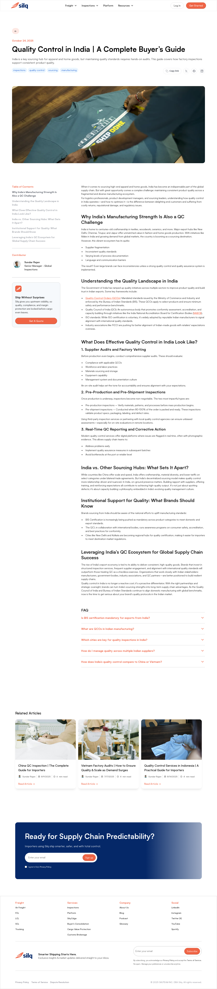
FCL (17, 913)
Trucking (19, 929)
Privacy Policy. (46, 867)
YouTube (175, 923)
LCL (17, 918)
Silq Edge (72, 918)
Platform (108, 5)
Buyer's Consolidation (78, 923)
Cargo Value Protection (79, 929)
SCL (17, 923)
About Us (124, 907)
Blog (122, 913)
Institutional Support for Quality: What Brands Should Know (34, 230)
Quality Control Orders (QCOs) (102, 298)
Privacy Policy (169, 960)
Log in (177, 5)
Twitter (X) (176, 918)
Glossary (124, 923)
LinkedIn (175, 907)
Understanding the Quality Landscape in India (35, 203)
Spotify (175, 929)
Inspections (73, 907)
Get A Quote (36, 320)
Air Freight (20, 907)
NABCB (197, 313)
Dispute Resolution (59, 982)
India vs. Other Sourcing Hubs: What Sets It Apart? (36, 221)
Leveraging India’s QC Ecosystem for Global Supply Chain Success (33, 239)
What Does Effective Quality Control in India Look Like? (34, 212)
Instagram (176, 913)
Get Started (196, 5)
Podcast (124, 918)
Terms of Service (194, 960)
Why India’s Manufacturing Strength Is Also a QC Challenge (34, 194)
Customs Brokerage (77, 934)
